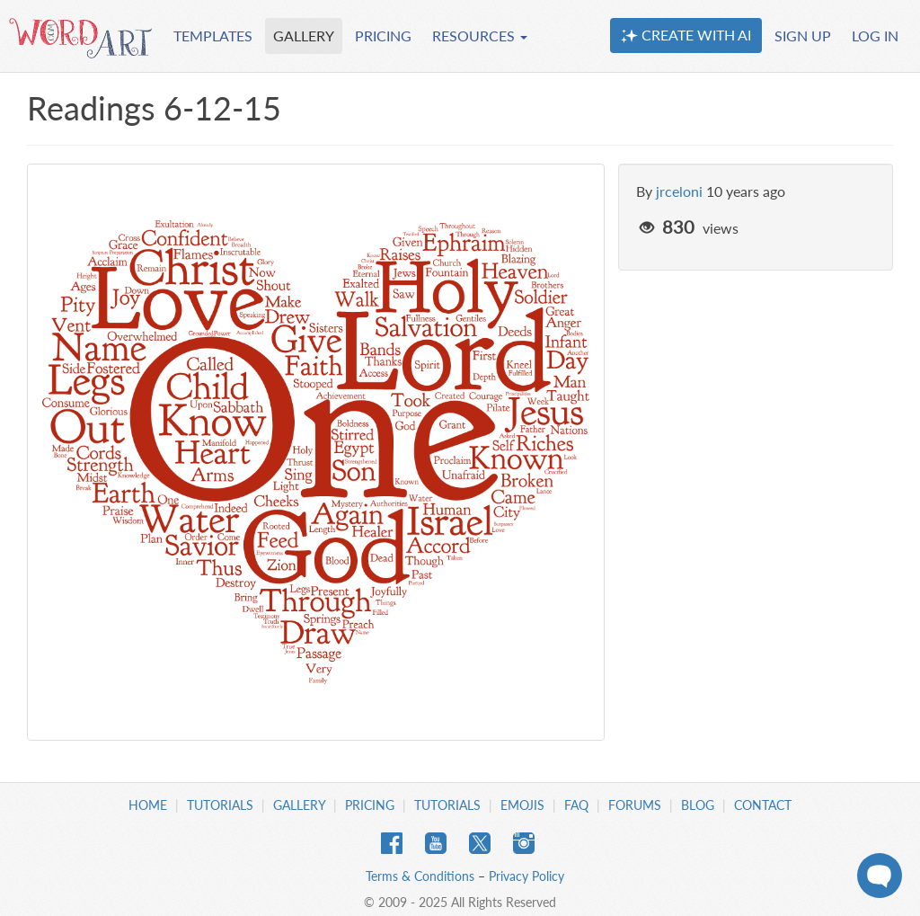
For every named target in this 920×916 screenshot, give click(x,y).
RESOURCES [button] (479, 35)
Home (147, 805)
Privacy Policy (526, 876)
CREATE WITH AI (686, 35)
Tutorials (220, 805)
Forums (634, 805)
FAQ (576, 805)
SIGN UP (802, 35)
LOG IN (875, 35)
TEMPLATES (212, 35)
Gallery (299, 805)
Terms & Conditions (420, 876)
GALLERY (303, 35)
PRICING (383, 35)
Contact (763, 805)
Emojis (522, 805)
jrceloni (679, 191)
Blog (697, 805)
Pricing (369, 805)
